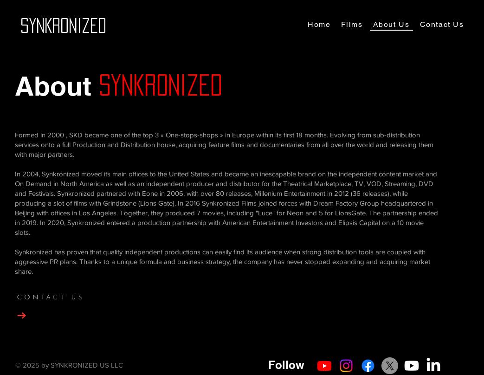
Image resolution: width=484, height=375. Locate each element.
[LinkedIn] (433, 365)
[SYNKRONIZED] (63, 25)
